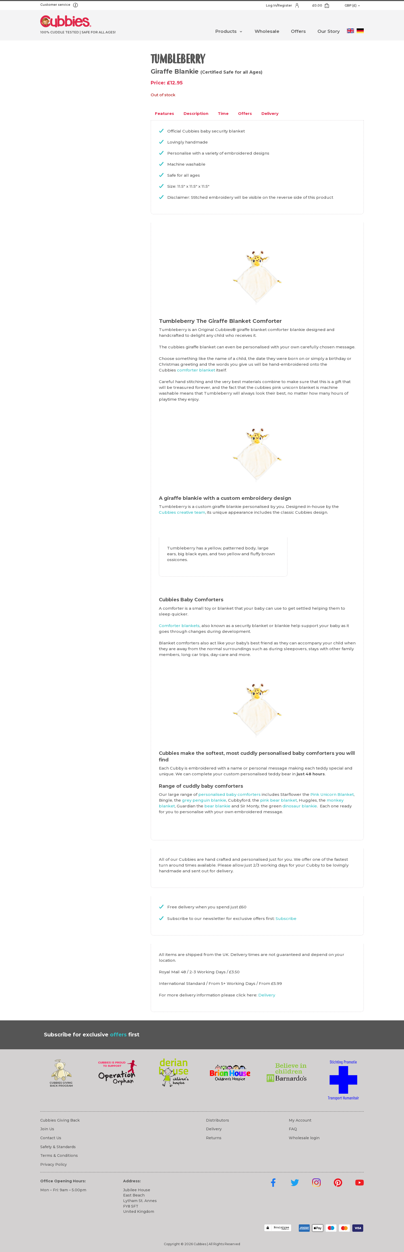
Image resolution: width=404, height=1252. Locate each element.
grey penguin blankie (204, 800)
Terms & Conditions (59, 1155)
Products (226, 31)
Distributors (217, 1120)
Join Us (47, 1129)
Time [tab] (223, 113)
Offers (298, 31)
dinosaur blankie (299, 805)
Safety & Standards (58, 1146)
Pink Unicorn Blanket (332, 794)
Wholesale (267, 31)
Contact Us (50, 1138)
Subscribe (286, 918)
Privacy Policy (53, 1164)
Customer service (55, 5)
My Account (300, 1120)
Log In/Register (279, 5)
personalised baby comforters (229, 794)
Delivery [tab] (270, 113)
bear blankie (217, 805)
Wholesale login (304, 1138)
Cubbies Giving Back (60, 1120)
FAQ (293, 1129)
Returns (213, 1138)
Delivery (266, 995)
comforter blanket (196, 370)
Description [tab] (196, 113)
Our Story (328, 31)
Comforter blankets (179, 625)
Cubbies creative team (182, 512)
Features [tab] (164, 113)
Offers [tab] (245, 113)
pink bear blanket (278, 800)
